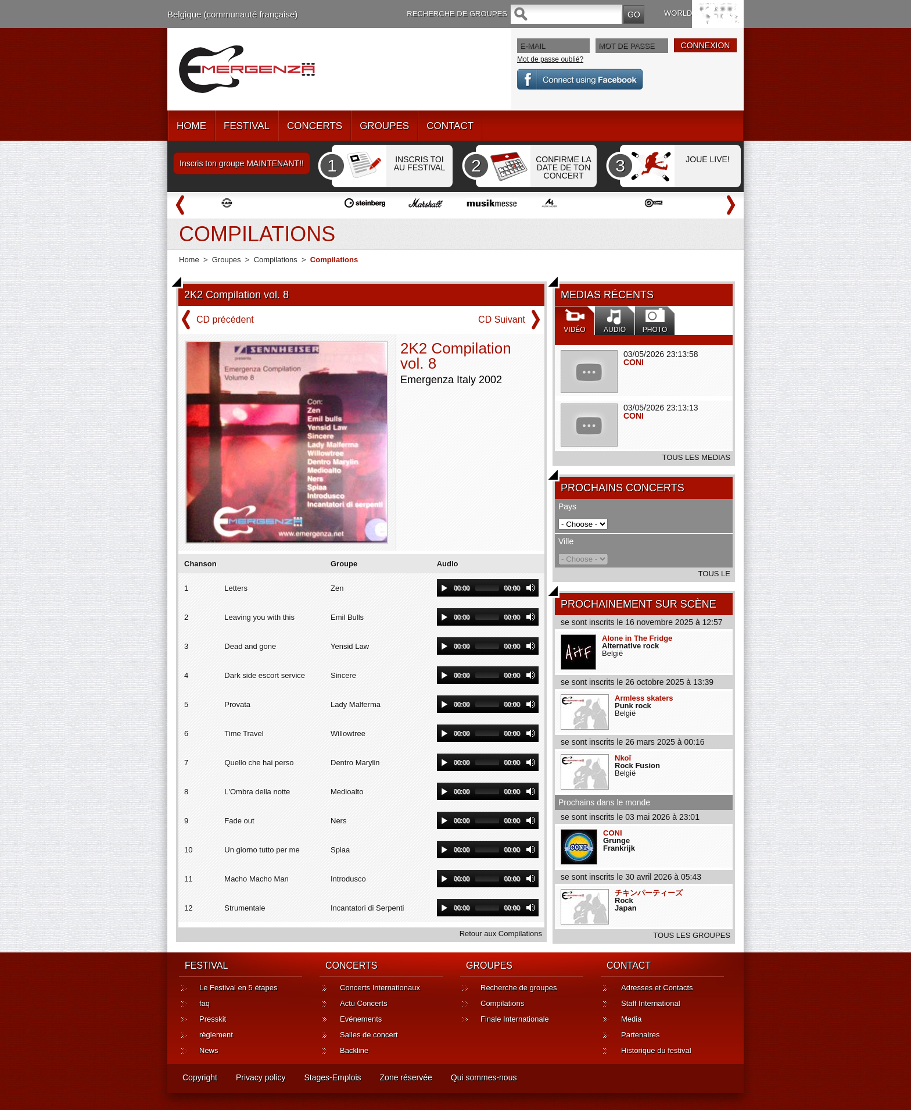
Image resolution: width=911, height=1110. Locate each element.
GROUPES (384, 125)
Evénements (361, 1019)
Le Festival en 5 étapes (238, 987)
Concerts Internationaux (380, 987)
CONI (633, 362)
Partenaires (640, 1034)
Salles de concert (369, 1034)
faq (204, 1003)
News (208, 1050)
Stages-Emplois (332, 1077)
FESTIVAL (247, 125)
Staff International (650, 1003)
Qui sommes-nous (484, 1077)
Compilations (275, 259)
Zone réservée (406, 1077)
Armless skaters (644, 698)
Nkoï (623, 758)
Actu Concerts (364, 1003)
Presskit (212, 1019)
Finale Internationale (514, 1019)
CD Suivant (501, 319)
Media (631, 1019)
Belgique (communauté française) (232, 14)
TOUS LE (714, 573)
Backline (354, 1050)
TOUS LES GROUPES (691, 935)
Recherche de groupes (518, 987)
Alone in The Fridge (637, 638)
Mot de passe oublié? (550, 59)
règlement (216, 1034)
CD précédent (225, 319)
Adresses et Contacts (657, 987)
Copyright (199, 1077)
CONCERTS (314, 125)
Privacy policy (261, 1077)
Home (189, 259)
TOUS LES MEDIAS (696, 457)
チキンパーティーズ (649, 892)
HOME (191, 125)
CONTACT (450, 125)
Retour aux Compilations (501, 933)
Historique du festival (656, 1050)
